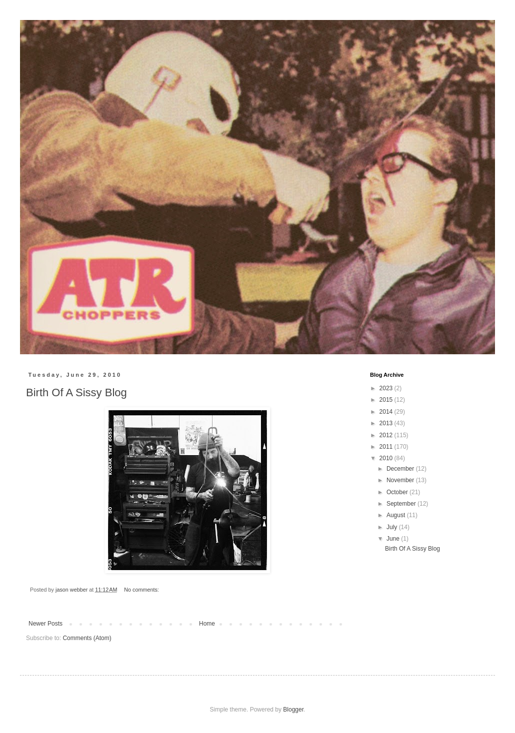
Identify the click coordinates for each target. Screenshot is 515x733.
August (396, 515)
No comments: (142, 590)
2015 (387, 399)
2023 (387, 388)
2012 (387, 435)
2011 (387, 446)
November (401, 480)
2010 (387, 458)
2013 (387, 423)
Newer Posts (45, 623)
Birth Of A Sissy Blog (76, 392)
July (392, 527)
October (398, 492)
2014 (387, 411)
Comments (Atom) (86, 638)
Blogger (293, 709)
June (393, 538)
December (401, 468)
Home (207, 623)
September (402, 503)
